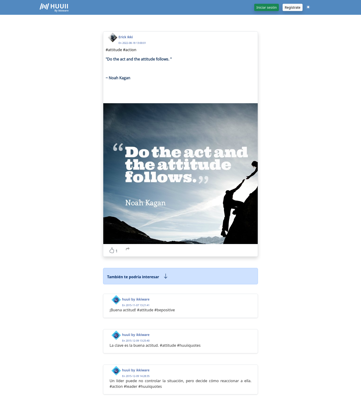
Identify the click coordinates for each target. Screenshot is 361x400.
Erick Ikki (126, 37)
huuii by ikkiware (136, 299)
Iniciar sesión (266, 7)
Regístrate (292, 7)
